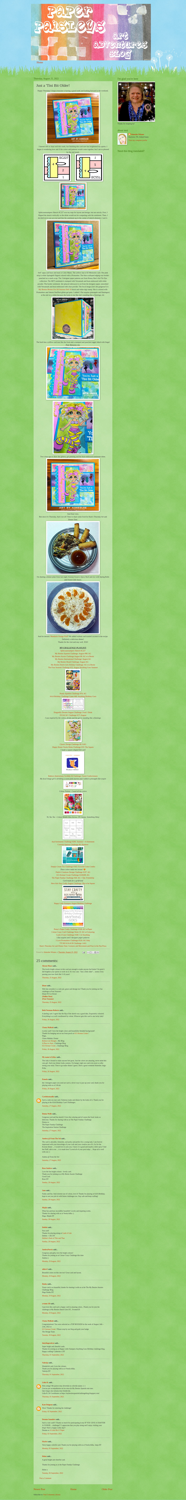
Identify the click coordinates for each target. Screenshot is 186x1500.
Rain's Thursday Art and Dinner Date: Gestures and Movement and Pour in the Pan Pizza (73, 946)
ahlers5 (45, 1269)
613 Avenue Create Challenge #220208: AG (73, 875)
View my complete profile (137, 140)
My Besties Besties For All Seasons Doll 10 (55, 289)
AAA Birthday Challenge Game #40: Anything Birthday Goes (73, 696)
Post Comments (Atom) (51, 1495)
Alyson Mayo (47, 966)
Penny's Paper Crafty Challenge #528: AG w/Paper (73, 929)
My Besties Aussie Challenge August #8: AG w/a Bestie (73, 656)
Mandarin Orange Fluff (59, 636)
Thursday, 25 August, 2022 (51, 978)
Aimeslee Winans (137, 134)
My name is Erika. (49, 1057)
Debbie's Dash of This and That (53, 1238)
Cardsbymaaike (48, 1097)
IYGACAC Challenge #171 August (73, 715)
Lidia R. (45, 1382)
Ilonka (44, 1284)
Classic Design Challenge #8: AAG (73, 744)
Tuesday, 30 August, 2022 (51, 1335)
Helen (44, 1456)
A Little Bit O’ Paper (57, 1430)
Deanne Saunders (48, 1419)
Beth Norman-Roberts (50, 1010)
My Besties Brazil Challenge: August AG (72, 662)
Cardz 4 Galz (67, 1233)
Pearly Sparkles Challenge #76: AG (73, 694)
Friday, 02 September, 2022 (52, 1412)
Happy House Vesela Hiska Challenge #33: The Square (73, 747)
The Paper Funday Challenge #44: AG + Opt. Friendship (73, 878)
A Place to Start (48, 1043)
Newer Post (39, 1489)
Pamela (45, 1079)
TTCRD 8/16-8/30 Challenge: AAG (73, 943)
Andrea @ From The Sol (51, 1139)
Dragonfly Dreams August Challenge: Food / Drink (73, 712)
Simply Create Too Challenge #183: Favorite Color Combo (73, 867)
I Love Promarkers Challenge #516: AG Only (73, 940)
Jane (44, 1190)
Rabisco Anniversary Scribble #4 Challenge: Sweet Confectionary (73, 776)
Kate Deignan (47, 1405)
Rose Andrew (47, 1168)
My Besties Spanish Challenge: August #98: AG (73, 653)
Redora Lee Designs (49, 1041)
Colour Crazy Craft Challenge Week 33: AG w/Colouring (73, 932)
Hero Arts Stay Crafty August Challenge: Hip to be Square (73, 883)
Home (40, 62)
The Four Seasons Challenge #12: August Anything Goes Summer (73, 667)
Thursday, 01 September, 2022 (53, 1355)
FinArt (44, 1442)
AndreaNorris (47, 1250)
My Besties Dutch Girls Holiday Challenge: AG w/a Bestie (73, 665)
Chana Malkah (48, 1027)
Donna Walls (47, 1114)
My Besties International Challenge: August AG (73, 659)
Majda (44, 1208)
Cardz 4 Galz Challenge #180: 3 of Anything (73, 935)
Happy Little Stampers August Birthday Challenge (73, 903)
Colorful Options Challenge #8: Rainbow (73, 844)
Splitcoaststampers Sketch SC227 (73, 651)
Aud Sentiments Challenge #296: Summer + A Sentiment (73, 842)
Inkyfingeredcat (48, 1343)
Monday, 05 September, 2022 (52, 1448)
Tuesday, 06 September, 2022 (52, 1473)
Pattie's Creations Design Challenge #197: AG (73, 872)
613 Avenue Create (81, 1033)
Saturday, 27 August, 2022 (51, 1106)
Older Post (107, 1489)
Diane (44, 986)
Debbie (44, 1227)
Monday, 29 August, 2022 (51, 1261)
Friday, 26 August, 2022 (50, 1020)
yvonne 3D (46, 1304)
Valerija (45, 1363)
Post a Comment (45, 1478)
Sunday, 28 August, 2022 (51, 1182)
